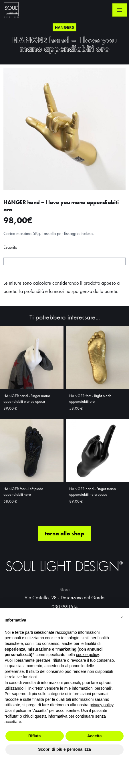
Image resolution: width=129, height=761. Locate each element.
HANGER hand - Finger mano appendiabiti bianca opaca (26, 398)
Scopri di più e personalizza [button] (64, 749)
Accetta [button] (94, 736)
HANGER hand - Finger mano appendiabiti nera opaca (92, 491)
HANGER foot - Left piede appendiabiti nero (23, 491)
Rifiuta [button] (34, 736)
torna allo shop (64, 533)
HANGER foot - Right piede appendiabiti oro (90, 398)
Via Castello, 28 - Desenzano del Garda (64, 597)
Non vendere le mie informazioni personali (73, 688)
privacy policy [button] (101, 705)
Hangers (64, 27)
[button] (121, 617)
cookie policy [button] (87, 654)
